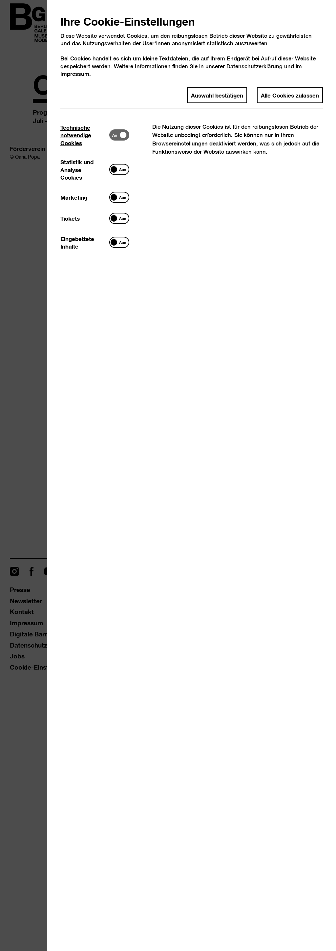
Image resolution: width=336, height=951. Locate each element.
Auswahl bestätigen (217, 95)
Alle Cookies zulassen (290, 95)
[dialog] (168, 475)
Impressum (74, 73)
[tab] (84, 134)
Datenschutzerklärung (254, 66)
